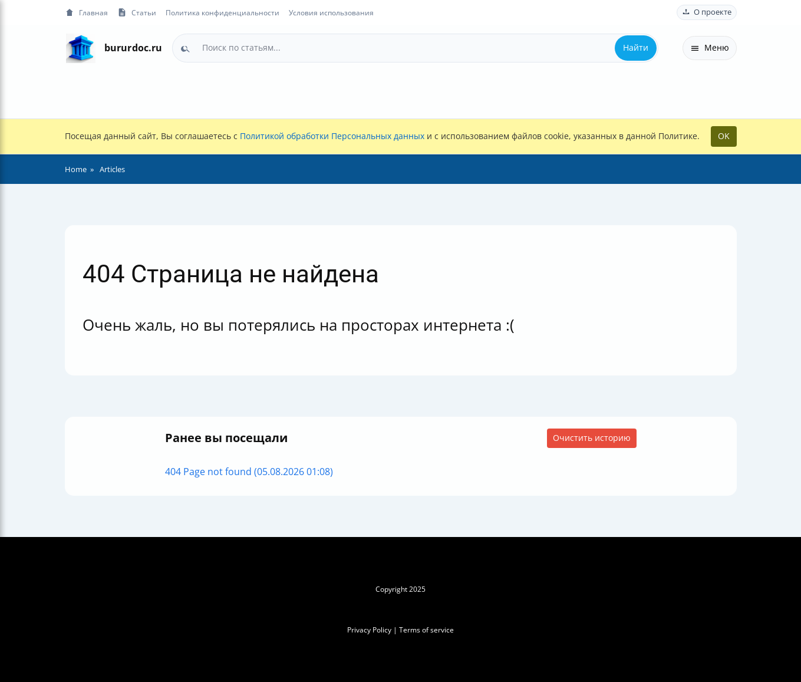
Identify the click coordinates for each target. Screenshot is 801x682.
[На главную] (81, 48)
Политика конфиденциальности (222, 12)
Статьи (136, 13)
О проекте (706, 12)
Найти (635, 47)
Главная (86, 13)
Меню (709, 47)
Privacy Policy (369, 630)
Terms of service (426, 630)
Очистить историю (592, 437)
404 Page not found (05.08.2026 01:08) (249, 471)
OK (724, 135)
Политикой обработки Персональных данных (332, 135)
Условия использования (331, 12)
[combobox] (415, 48)
